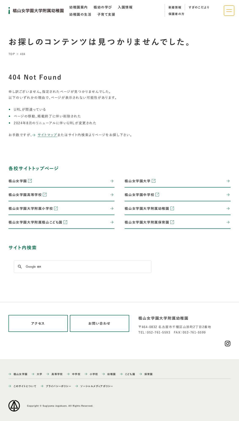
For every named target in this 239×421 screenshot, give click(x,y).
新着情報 (175, 7)
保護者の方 (176, 13)
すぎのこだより (199, 7)
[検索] (82, 266)
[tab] (78, 7)
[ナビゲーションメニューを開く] (229, 10)
